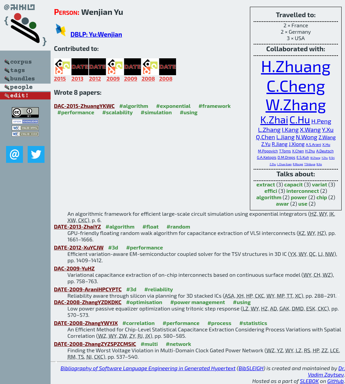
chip (321, 197)
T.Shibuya (309, 164)
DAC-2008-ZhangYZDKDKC (87, 302)
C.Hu (299, 119)
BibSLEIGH (251, 368)
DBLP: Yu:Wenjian (96, 34)
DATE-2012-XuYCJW (79, 247)
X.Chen (298, 151)
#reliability (158, 289)
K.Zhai (274, 119)
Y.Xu (328, 129)
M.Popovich (268, 151)
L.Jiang (285, 137)
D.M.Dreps (286, 157)
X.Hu (326, 144)
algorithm (269, 197)
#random (178, 226)
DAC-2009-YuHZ (74, 268)
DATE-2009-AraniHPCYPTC (88, 289)
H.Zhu (310, 151)
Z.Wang (327, 137)
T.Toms (285, 151)
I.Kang (290, 129)
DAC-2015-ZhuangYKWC (84, 105)
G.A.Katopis (267, 157)
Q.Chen (265, 137)
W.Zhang (295, 104)
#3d (113, 247)
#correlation (138, 323)
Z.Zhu (272, 164)
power (299, 197)
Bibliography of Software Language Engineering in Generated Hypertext (148, 368)
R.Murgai (298, 164)
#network (178, 344)
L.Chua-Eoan (284, 164)
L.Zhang (269, 129)
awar (282, 203)
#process (219, 323)
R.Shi (332, 157)
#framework (214, 105)
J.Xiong (297, 144)
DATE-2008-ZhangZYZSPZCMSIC (95, 344)
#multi (149, 344)
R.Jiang (280, 144)
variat (319, 184)
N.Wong (306, 137)
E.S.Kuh (302, 157)
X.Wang (310, 129)
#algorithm (133, 105)
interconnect (302, 190)
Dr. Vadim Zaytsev (326, 371)
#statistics (253, 323)
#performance (75, 112)
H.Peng (321, 121)
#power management (197, 302)
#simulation (156, 112)
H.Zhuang (296, 66)
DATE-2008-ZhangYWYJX (86, 323)
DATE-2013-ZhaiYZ (77, 226)
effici (270, 190)
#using (189, 112)
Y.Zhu (325, 157)
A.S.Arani (313, 144)
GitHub (335, 381)
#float (150, 226)
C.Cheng (295, 85)
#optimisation (144, 302)
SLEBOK (309, 381)
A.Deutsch (325, 151)
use (303, 203)
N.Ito (319, 164)
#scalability (117, 112)
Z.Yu (265, 144)
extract (265, 184)
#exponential (173, 105)
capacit (293, 184)
